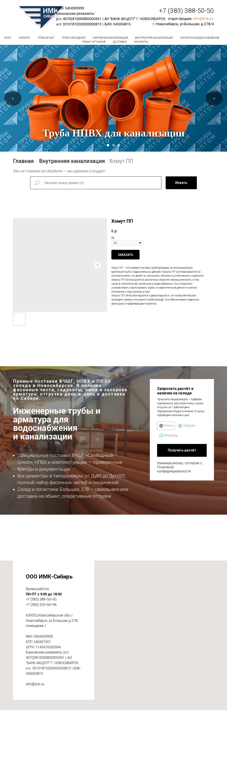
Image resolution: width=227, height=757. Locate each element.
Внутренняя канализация (154, 37)
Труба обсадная (73, 37)
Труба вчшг (46, 37)
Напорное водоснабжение (199, 37)
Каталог (24, 37)
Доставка (120, 41)
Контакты (141, 41)
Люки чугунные (94, 41)
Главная (23, 161)
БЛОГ (8, 37)
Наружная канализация (110, 37)
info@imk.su (203, 18)
